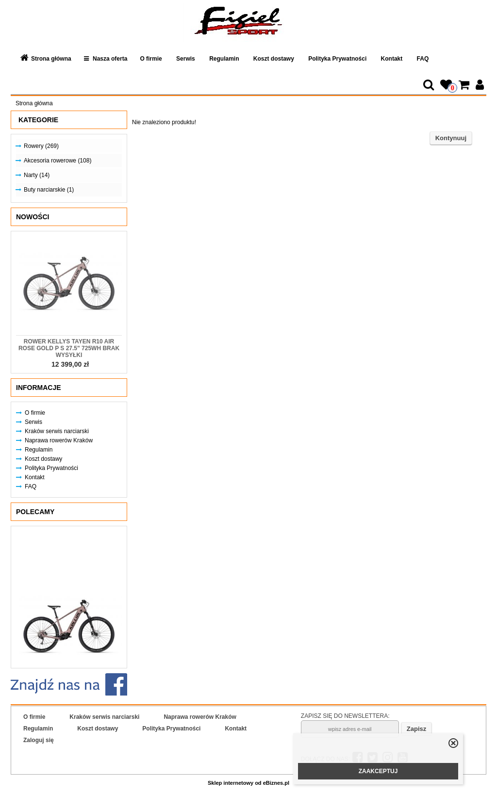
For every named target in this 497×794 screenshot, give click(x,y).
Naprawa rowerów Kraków (59, 440)
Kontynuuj (450, 138)
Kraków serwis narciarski (57, 431)
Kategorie (38, 120)
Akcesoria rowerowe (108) (57, 160)
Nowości (32, 217)
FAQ (423, 58)
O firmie (151, 58)
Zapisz (416, 728)
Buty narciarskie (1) (49, 189)
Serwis (185, 58)
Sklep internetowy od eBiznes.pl (248, 783)
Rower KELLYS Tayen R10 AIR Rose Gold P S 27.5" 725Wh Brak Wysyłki (68, 348)
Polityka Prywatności (337, 58)
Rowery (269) (41, 146)
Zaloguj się (38, 740)
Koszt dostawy (273, 58)
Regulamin (224, 58)
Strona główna (51, 58)
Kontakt (392, 58)
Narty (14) (37, 175)
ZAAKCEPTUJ (378, 771)
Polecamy (35, 512)
